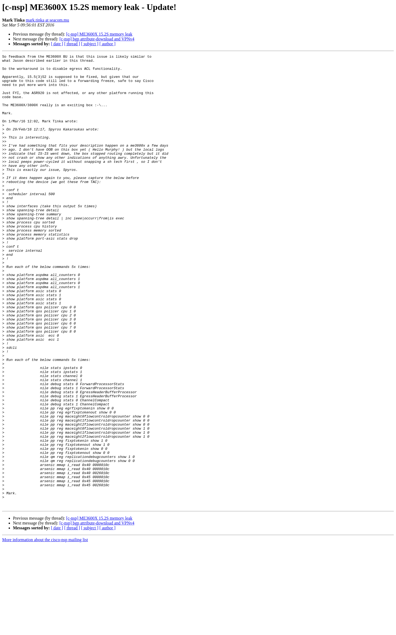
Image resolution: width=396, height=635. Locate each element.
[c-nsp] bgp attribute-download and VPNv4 (96, 39)
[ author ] (107, 44)
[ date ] (57, 44)
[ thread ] (72, 44)
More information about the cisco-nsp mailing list (45, 630)
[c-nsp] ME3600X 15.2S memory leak (99, 34)
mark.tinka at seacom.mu (47, 20)
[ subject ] (89, 44)
